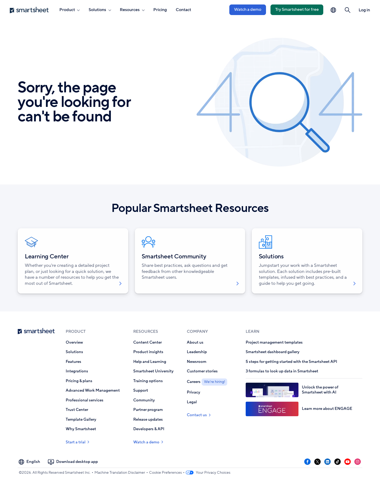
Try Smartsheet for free (297, 9)
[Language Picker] (333, 10)
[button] (347, 10)
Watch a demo (247, 9)
